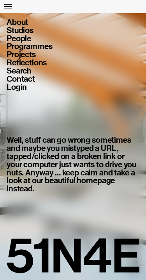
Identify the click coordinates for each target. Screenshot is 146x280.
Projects (21, 55)
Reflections (27, 63)
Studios (20, 30)
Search (19, 71)
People (19, 39)
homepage (96, 180)
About (17, 22)
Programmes (29, 46)
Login (17, 87)
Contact (21, 79)
